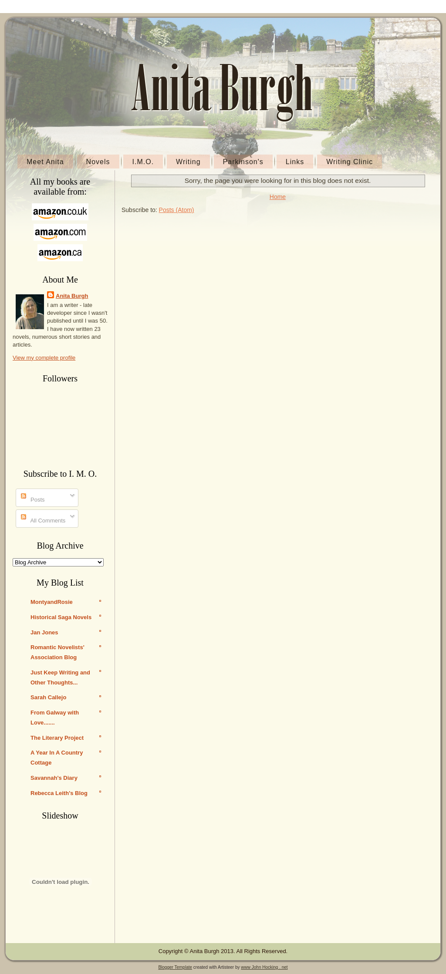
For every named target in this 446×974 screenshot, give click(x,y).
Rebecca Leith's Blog (59, 793)
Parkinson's (243, 161)
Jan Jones (44, 632)
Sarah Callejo (48, 697)
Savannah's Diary (54, 778)
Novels (98, 161)
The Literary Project (57, 738)
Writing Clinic (349, 161)
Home (278, 196)
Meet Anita (45, 161)
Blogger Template (175, 967)
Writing (188, 161)
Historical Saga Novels (60, 617)
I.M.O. (143, 161)
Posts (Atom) (176, 209)
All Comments (43, 520)
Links (295, 161)
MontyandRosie (51, 602)
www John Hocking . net (264, 967)
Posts (33, 499)
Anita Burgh (72, 296)
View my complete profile (44, 357)
